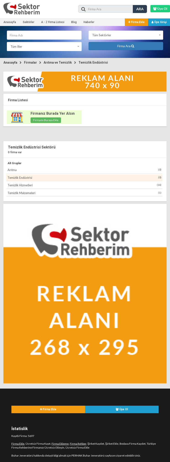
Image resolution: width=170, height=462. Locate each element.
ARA (140, 9)
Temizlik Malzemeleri (84, 193)
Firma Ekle (136, 22)
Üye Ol (122, 409)
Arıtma (84, 170)
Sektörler (28, 22)
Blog (74, 22)
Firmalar (30, 62)
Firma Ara (125, 46)
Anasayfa (9, 22)
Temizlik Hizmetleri (84, 185)
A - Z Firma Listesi (52, 22)
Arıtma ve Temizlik (58, 62)
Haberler (89, 22)
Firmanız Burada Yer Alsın (53, 113)
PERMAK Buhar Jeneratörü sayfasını (93, 455)
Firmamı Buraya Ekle (45, 120)
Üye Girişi (159, 22)
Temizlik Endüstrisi (93, 62)
